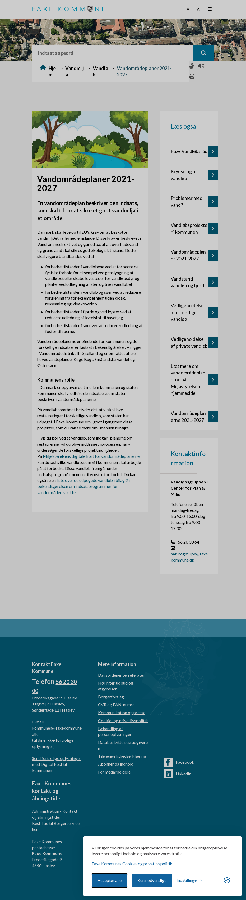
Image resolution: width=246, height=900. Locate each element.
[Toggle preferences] (189, 880)
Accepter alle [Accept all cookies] (110, 880)
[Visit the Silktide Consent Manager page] (227, 880)
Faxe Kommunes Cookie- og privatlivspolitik (132, 863)
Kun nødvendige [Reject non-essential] (151, 880)
